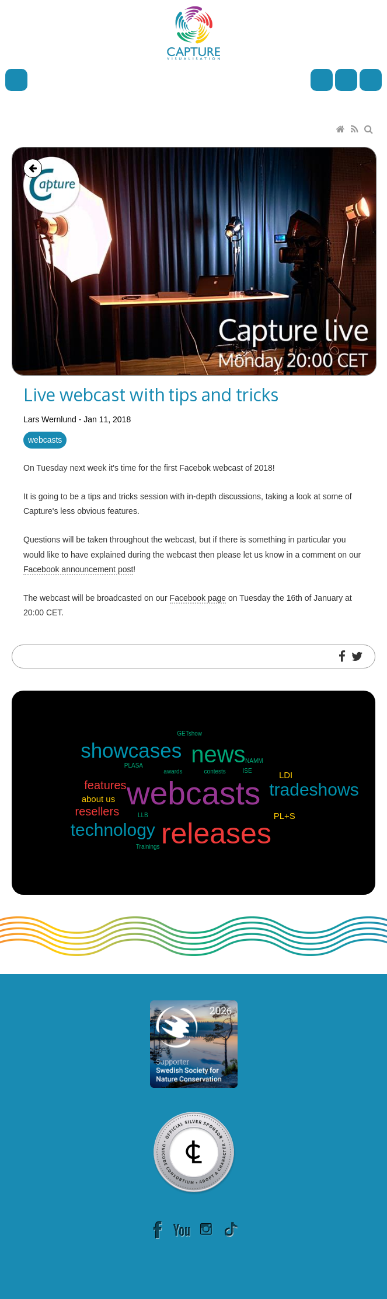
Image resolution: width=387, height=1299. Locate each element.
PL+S (284, 816)
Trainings (148, 846)
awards (172, 771)
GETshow (189, 733)
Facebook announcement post (78, 569)
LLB (143, 815)
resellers (97, 811)
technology (113, 829)
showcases (131, 750)
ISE (247, 771)
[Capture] (193, 32)
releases (216, 833)
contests (215, 771)
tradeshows (313, 789)
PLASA (133, 765)
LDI (285, 775)
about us (99, 799)
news (218, 754)
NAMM (254, 761)
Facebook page (198, 598)
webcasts (45, 439)
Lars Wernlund (49, 419)
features (105, 785)
